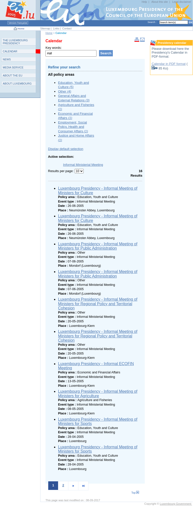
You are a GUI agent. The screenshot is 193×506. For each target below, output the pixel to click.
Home (21, 28)
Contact (67, 28)
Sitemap (45, 28)
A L (17, 83)
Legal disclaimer (181, 2)
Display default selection (65, 149)
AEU (12, 75)
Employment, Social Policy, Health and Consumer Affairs (73, 127)
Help (144, 2)
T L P (15, 42)
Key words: (53, 48)
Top (135, 492)
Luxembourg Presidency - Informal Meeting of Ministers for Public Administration (97, 246)
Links (56, 28)
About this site (159, 2)
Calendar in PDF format (168, 64)
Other (64, 91)
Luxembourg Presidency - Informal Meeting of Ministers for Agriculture (97, 393)
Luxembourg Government (176, 503)
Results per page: (61, 171)
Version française (18, 22)
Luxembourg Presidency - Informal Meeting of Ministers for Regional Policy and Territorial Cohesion (97, 303)
